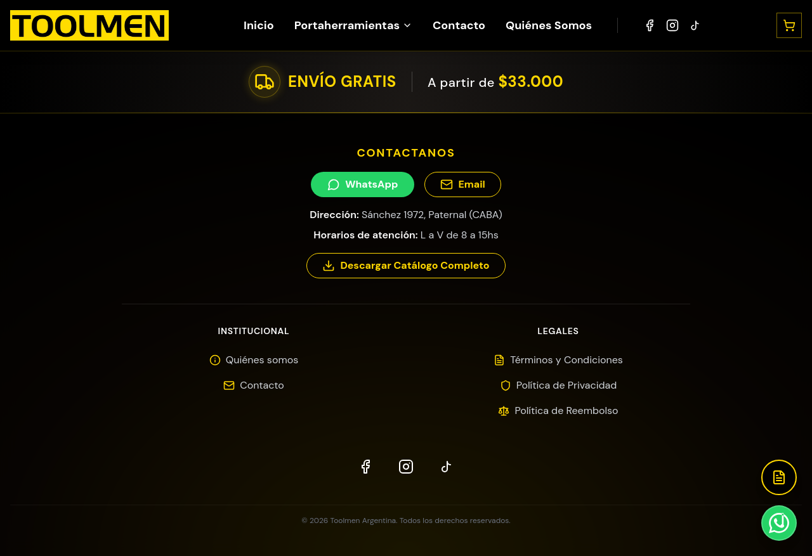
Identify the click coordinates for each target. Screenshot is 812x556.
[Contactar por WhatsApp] (779, 523)
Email (462, 184)
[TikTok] (695, 25)
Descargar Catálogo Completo (405, 265)
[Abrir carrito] (789, 25)
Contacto (459, 25)
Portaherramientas (353, 25)
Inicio (259, 25)
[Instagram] (672, 25)
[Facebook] (649, 25)
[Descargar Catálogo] (779, 477)
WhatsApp (362, 184)
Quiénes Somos (549, 25)
